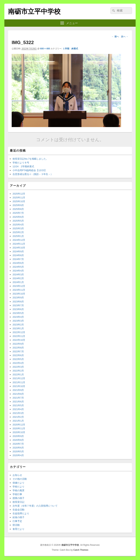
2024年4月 (18, 270)
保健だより (18, 482)
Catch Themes (80, 550)
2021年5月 (18, 405)
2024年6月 (18, 263)
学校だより (18, 486)
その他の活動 (20, 479)
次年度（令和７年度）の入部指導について (35, 505)
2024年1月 (18, 282)
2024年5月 (18, 266)
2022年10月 (19, 340)
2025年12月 (19, 193)
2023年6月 (18, 309)
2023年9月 (18, 297)
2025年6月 (18, 217)
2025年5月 (18, 220)
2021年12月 (19, 378)
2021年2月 (18, 417)
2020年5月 (18, 451)
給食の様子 (18, 517)
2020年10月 (19, 432)
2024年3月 (18, 274)
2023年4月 (18, 317)
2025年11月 (19, 197)
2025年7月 (18, 213)
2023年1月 (18, 328)
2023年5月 (18, 313)
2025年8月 (18, 209)
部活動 (16, 525)
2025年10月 (19, 201)
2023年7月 (18, 305)
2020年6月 (18, 447)
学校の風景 (18, 490)
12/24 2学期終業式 (23, 166)
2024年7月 (18, 259)
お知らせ (17, 475)
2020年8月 (18, 440)
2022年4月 (18, 363)
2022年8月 (18, 347)
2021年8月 (18, 394)
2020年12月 (19, 424)
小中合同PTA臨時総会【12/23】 (30, 170)
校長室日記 (18, 502)
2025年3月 (18, 228)
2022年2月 (18, 370)
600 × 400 (45, 48)
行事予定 (17, 521)
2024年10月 (19, 247)
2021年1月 (18, 420)
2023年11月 (19, 290)
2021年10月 (19, 386)
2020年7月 (18, 443)
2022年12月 (19, 332)
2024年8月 (18, 255)
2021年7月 (18, 397)
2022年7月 (18, 351)
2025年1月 (18, 236)
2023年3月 (18, 320)
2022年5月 (18, 359)
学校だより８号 (21, 162)
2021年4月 (18, 409)
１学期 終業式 (70, 48)
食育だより (18, 529)
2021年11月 (19, 382)
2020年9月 (18, 436)
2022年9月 (18, 343)
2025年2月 (18, 232)
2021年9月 (18, 390)
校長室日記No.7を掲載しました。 (30, 158)
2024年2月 (18, 278)
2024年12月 (19, 240)
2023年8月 (18, 301)
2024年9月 (18, 251)
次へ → (124, 36)
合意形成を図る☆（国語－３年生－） (33, 174)
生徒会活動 (18, 509)
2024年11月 (19, 243)
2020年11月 (19, 428)
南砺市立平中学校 (34, 11)
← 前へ (115, 36)
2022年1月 (18, 374)
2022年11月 (19, 336)
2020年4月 (18, 455)
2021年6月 (18, 401)
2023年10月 (19, 293)
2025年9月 (18, 205)
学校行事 (17, 494)
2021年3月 (18, 413)
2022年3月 (18, 366)
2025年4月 (18, 224)
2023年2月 (18, 324)
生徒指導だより (21, 513)
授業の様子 (18, 498)
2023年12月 (19, 286)
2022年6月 (18, 355)
